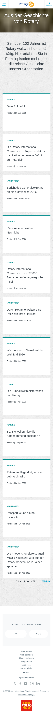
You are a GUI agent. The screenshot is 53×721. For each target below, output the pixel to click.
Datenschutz (44, 691)
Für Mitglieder (26, 668)
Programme (26, 661)
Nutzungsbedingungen (26, 695)
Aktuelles (26, 665)
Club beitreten (26, 655)
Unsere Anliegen (26, 658)
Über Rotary (26, 651)
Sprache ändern (26, 678)
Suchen (49, 4)
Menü (4, 4)
